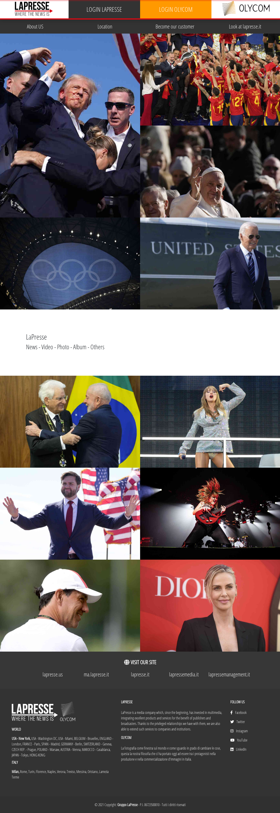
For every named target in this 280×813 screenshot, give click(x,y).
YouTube (238, 740)
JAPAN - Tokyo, (21, 755)
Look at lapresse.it (245, 26)
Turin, (32, 771)
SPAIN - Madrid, (51, 744)
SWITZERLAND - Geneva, (98, 744)
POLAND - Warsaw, (49, 749)
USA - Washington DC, (44, 738)
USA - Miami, (66, 738)
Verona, (62, 771)
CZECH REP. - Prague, (24, 749)
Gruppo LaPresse (127, 804)
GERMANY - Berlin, (72, 744)
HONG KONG (37, 755)
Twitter (237, 721)
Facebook (238, 712)
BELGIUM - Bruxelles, (87, 738)
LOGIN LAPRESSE (104, 9)
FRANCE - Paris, (32, 744)
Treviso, (71, 771)
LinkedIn (238, 749)
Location (105, 26)
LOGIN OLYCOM (176, 9)
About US (35, 26)
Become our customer (175, 26)
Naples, (52, 771)
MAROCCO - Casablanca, (96, 749)
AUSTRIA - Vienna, (71, 749)
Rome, (24, 771)
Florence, (41, 771)
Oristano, (93, 771)
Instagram (239, 730)
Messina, (82, 771)
